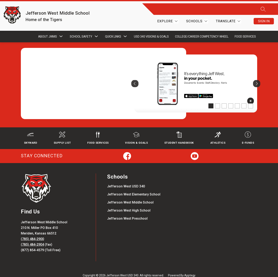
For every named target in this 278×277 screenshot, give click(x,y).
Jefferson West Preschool (127, 212)
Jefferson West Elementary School (133, 188)
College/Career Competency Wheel (201, 30)
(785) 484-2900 (32, 233)
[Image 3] (224, 99)
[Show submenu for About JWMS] (47, 29)
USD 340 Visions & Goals (151, 30)
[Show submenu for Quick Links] (113, 29)
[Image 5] (237, 99)
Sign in (264, 18)
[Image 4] (230, 99)
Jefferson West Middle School (130, 196)
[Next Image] (256, 76)
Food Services (245, 30)
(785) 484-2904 (32, 238)
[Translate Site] (228, 17)
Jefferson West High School (128, 204)
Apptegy (189, 269)
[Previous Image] (134, 76)
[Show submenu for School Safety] (81, 29)
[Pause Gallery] (250, 95)
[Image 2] (217, 99)
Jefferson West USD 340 (126, 180)
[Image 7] (250, 99)
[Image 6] (243, 99)
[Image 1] (210, 99)
